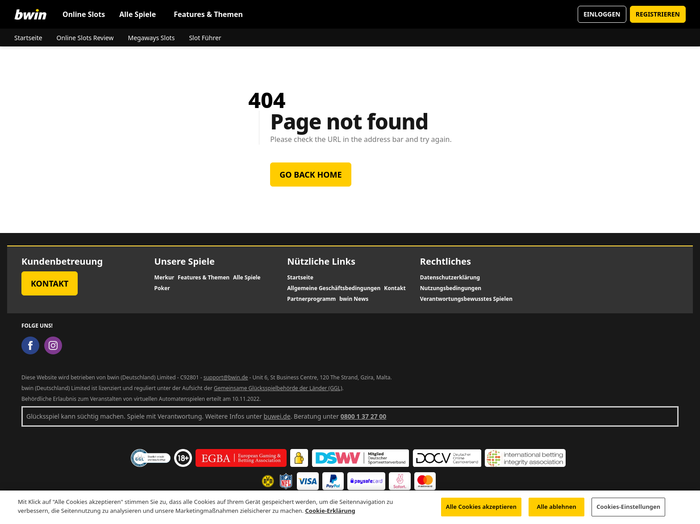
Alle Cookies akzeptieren (481, 512)
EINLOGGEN (602, 14)
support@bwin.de (226, 377)
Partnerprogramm (311, 299)
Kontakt (49, 283)
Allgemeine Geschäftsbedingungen (333, 288)
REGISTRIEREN (658, 14)
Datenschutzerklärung (450, 277)
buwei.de (277, 416)
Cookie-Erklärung (330, 516)
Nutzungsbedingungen (450, 288)
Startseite (28, 37)
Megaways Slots (151, 37)
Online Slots (83, 14)
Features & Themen (208, 14)
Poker (162, 288)
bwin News (353, 299)
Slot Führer (205, 37)
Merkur (164, 277)
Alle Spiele (137, 14)
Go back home (310, 174)
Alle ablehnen (556, 512)
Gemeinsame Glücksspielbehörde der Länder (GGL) (278, 388)
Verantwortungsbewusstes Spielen (466, 299)
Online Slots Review (85, 37)
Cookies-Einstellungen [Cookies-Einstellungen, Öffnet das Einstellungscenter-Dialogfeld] (628, 512)
